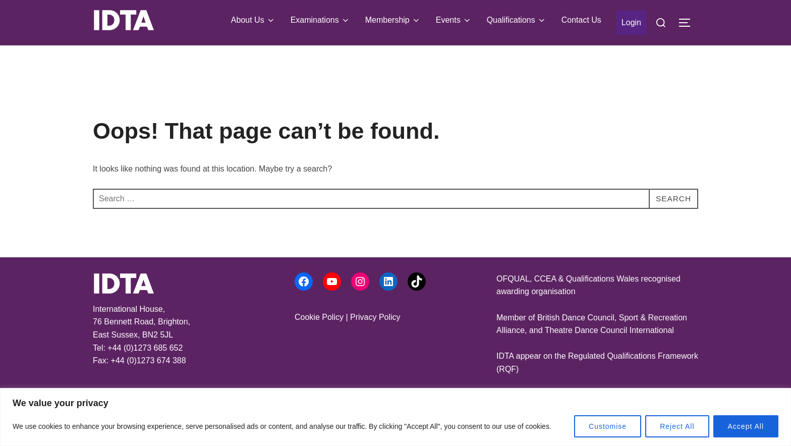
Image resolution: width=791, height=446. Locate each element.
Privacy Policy (375, 317)
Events (454, 20)
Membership (393, 20)
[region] (395, 417)
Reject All (677, 426)
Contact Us (581, 20)
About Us (253, 20)
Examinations (320, 20)
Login (631, 22)
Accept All (746, 426)
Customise (608, 426)
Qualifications (516, 20)
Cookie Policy (319, 317)
